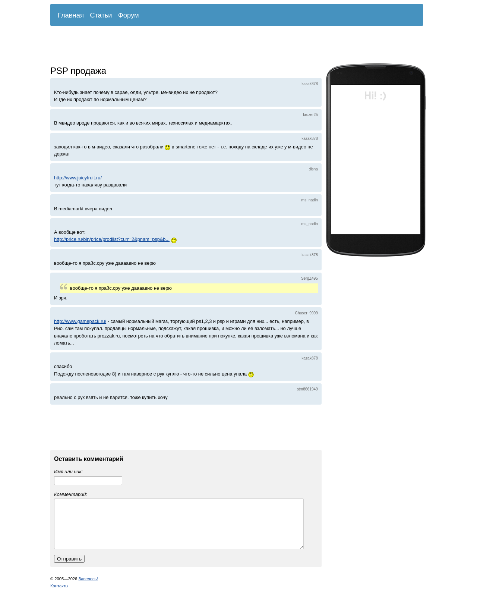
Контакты (59, 595)
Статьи (101, 15)
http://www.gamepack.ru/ (80, 321)
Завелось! (88, 587)
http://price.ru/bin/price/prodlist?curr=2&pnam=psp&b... (112, 239)
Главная (71, 15)
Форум (128, 15)
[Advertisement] (231, 46)
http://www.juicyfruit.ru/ (78, 177)
